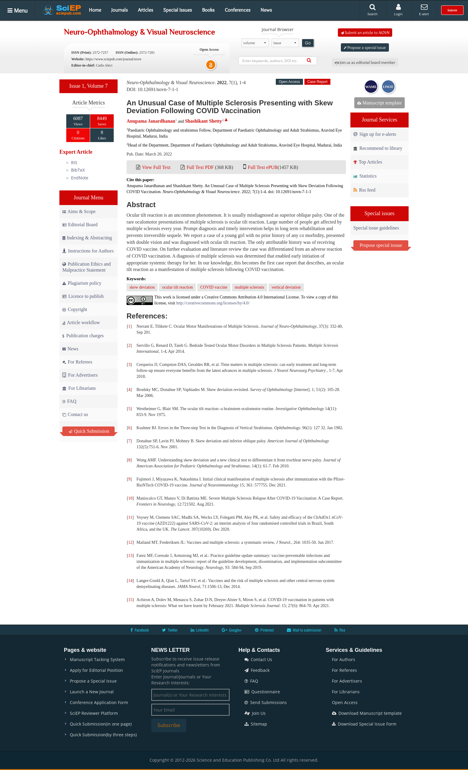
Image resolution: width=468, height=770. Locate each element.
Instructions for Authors (88, 250)
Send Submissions (265, 702)
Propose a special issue (365, 47)
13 (130, 555)
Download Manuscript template (367, 713)
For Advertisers (80, 375)
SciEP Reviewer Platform (94, 713)
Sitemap (255, 724)
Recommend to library (377, 148)
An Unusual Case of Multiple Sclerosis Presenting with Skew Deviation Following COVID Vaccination (230, 107)
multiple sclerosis (249, 287)
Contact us (75, 414)
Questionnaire (262, 691)
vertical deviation (286, 287)
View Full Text (156, 167)
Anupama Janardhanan (151, 121)
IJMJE (388, 87)
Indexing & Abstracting (87, 237)
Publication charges (83, 335)
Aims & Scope (79, 211)
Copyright (74, 309)
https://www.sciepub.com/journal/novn (113, 59)
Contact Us (258, 659)
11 (130, 517)
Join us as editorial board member (365, 62)
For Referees (77, 361)
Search (372, 10)
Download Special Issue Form (364, 724)
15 (130, 599)
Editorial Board (80, 224)
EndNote (79, 178)
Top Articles (367, 161)
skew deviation (142, 287)
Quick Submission (89, 431)
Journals (119, 10)
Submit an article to (365, 32)
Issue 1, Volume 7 (88, 86)
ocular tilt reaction (177, 287)
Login (398, 10)
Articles (145, 10)
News (266, 10)
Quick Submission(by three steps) (103, 734)
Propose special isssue (381, 245)
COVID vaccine (213, 287)
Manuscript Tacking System (97, 659)
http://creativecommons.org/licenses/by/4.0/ (213, 303)
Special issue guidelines (376, 227)
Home (95, 10)
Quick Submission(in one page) (101, 724)
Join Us (255, 713)
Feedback (257, 670)
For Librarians (79, 388)
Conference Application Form (99, 702)
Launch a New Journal (92, 691)
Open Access (345, 702)
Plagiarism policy (81, 283)
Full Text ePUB (263, 167)
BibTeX (78, 170)
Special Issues (177, 10)
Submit (452, 10)
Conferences (237, 10)
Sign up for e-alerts (374, 134)
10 (130, 498)
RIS (74, 162)
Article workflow (81, 322)
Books (208, 10)
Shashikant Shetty (203, 121)
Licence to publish (83, 296)
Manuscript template (379, 102)
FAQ (69, 401)
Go (308, 43)
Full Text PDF (200, 167)
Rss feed (364, 189)
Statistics (365, 175)
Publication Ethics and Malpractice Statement (86, 266)
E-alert (424, 10)
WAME (371, 87)
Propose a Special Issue (93, 681)
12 (130, 542)
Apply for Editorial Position (96, 670)
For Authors (343, 659)
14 (130, 580)
